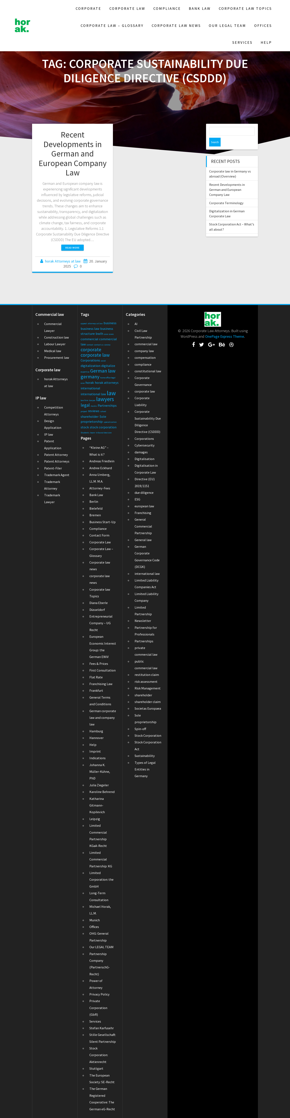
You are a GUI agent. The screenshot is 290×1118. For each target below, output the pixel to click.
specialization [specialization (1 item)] (110, 422)
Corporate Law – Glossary (112, 25)
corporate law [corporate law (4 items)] (95, 355)
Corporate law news (176, 25)
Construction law (56, 337)
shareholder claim (148, 702)
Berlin (93, 501)
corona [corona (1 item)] (107, 344)
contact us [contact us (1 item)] (99, 344)
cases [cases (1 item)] (111, 334)
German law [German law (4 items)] (102, 371)
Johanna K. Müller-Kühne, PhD (99, 771)
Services (242, 42)
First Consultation (102, 670)
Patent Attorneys (56, 461)
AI (136, 324)
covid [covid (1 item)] (103, 360)
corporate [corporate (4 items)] (91, 349)
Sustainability (145, 756)
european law (144, 506)
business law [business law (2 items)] (90, 328)
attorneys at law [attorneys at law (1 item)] (95, 323)
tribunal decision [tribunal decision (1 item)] (104, 432)
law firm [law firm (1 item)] (84, 400)
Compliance (167, 8)
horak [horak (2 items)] (89, 382)
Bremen (95, 515)
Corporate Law (127, 8)
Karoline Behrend (102, 792)
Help (266, 42)
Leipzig (94, 819)
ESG (137, 499)
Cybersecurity (145, 445)
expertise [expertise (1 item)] (85, 371)
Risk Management (148, 688)
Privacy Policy (99, 994)
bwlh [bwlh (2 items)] (99, 333)
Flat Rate (96, 677)
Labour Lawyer (54, 344)
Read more (72, 247)
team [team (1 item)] (92, 432)
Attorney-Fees (99, 488)
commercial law (146, 344)
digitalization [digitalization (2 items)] (90, 365)
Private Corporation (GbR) (98, 1008)
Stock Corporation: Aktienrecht (98, 1055)
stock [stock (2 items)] (85, 427)
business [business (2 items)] (110, 323)
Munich (94, 920)
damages (141, 452)
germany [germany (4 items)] (90, 376)
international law (147, 574)
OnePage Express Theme (224, 336)
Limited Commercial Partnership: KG (100, 859)
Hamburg (96, 731)
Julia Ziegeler (99, 785)
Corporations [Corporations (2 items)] (90, 360)
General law (143, 540)
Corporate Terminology (226, 194)
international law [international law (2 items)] (93, 394)
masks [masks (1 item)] (94, 406)
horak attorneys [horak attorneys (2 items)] (107, 382)
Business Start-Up (102, 522)
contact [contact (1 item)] (90, 344)
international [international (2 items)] (90, 388)
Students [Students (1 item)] (85, 432)
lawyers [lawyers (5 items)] (105, 399)
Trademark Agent (56, 475)
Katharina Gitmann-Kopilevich (97, 805)
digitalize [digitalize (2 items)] (108, 365)
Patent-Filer (53, 468)
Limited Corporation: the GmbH (101, 879)
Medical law (52, 351)
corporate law (145, 391)
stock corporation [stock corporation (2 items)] (103, 427)
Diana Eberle (98, 603)
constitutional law (148, 371)
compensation (145, 357)
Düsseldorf (97, 610)
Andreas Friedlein (101, 461)
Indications (97, 758)
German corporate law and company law (102, 718)
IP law (48, 434)
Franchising (143, 513)
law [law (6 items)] (111, 393)
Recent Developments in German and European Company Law (72, 153)
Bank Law (200, 8)
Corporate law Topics (245, 8)
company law (144, 351)
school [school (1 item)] (103, 411)
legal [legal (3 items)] (85, 405)
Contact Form (99, 535)
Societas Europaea (148, 708)
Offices (263, 25)
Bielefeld (95, 508)
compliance (143, 364)
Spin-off (140, 729)
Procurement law (56, 357)
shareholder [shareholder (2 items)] (90, 416)
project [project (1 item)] (84, 411)
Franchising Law (100, 684)
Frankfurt (96, 690)
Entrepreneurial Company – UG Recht (100, 623)
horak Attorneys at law (63, 261)
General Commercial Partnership (143, 526)
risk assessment (146, 681)
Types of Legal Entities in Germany (145, 769)
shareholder (143, 695)
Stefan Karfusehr (101, 1028)
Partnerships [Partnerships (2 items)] (107, 405)
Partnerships (144, 641)
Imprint (95, 751)
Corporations (144, 438)
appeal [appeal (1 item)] (84, 323)
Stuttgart (96, 1068)
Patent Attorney (56, 455)
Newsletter (143, 621)
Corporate (88, 8)
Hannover (96, 738)
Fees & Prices (98, 664)
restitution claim (147, 675)
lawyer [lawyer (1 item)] (92, 400)
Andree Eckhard (100, 468)
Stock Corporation (148, 735)
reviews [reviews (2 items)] (93, 411)
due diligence (144, 492)
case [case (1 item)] (106, 334)
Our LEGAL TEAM (227, 25)
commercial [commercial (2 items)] (89, 339)
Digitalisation (144, 459)
